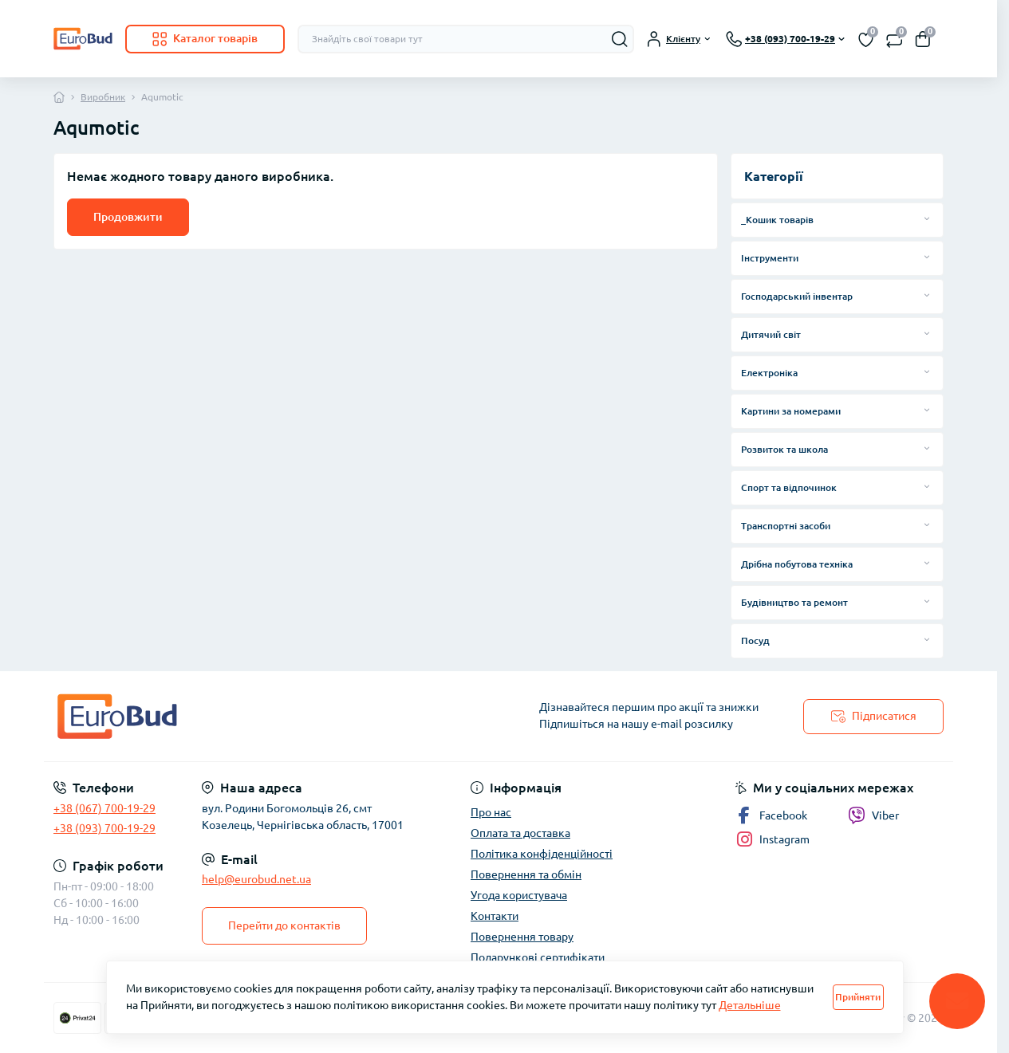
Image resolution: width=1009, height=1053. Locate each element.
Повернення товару (522, 936)
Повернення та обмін (526, 874)
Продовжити (128, 216)
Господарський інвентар (797, 296)
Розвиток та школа (784, 449)
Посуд (755, 640)
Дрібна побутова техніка (797, 564)
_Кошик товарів (777, 219)
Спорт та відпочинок (789, 487)
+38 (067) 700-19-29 (104, 808)
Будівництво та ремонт (794, 602)
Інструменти (769, 258)
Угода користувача (519, 895)
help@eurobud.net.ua (256, 879)
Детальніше (750, 1005)
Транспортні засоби (785, 526)
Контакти (494, 916)
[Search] (620, 39)
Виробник (103, 97)
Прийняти (858, 997)
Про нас (491, 812)
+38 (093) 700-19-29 (104, 828)
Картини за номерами (791, 411)
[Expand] (926, 219)
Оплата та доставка (520, 833)
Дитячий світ (771, 334)
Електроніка (769, 372)
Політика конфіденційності (542, 853)
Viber (873, 815)
